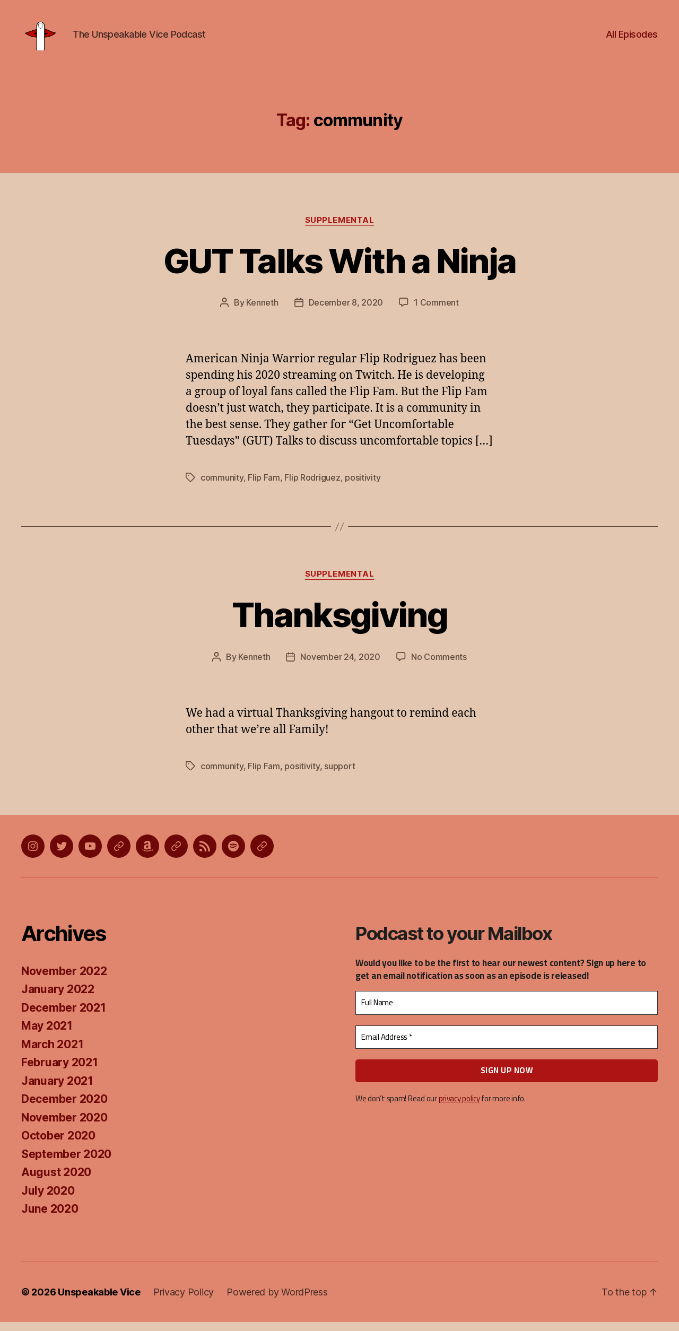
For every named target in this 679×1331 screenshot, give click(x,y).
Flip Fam (264, 486)
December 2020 (64, 1108)
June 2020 (50, 1217)
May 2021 (47, 1034)
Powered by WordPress (277, 1301)
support (339, 775)
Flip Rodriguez (312, 486)
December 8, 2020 (346, 311)
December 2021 (63, 1016)
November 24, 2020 (340, 665)
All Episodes (632, 38)
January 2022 (57, 998)
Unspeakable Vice (99, 1301)
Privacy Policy (183, 1301)
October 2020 (58, 1144)
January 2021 (57, 1090)
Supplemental (340, 228)
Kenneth (262, 311)
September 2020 (66, 1163)
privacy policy (459, 1107)
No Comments (439, 665)
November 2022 (64, 980)
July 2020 (48, 1199)
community (222, 486)
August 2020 (56, 1181)
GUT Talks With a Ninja (339, 269)
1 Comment (436, 311)
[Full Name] (506, 1012)
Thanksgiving (339, 623)
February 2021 (59, 1071)
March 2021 (52, 1053)
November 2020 (64, 1126)
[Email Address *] (506, 1046)
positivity (362, 486)
